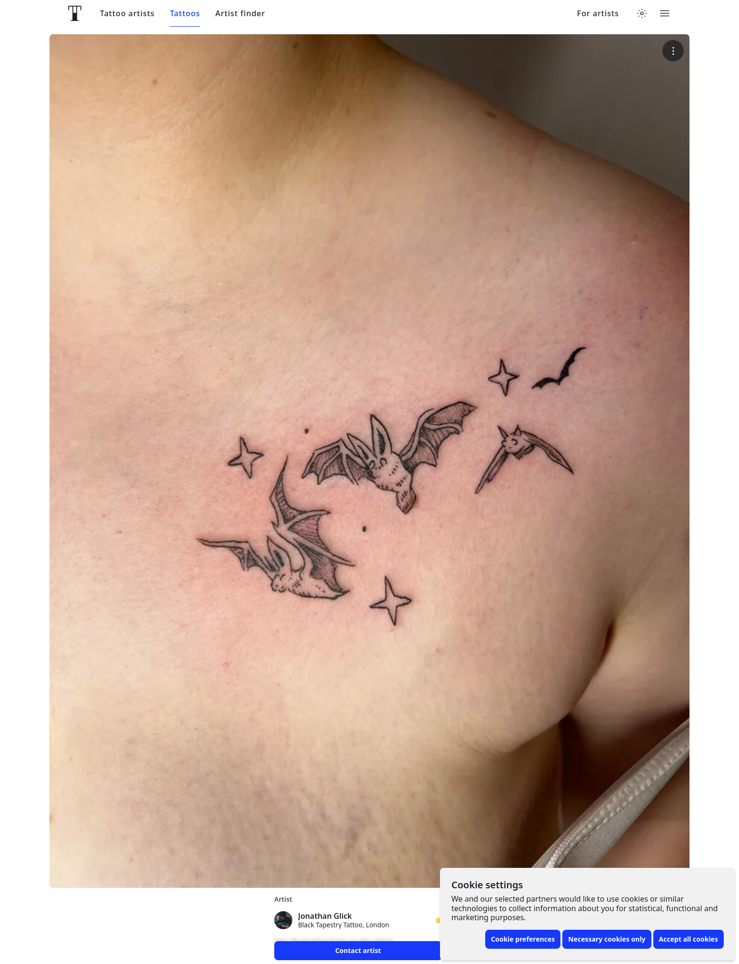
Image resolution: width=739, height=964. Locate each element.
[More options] (673, 50)
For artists (598, 14)
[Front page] (74, 13)
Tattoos (185, 14)
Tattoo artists (127, 14)
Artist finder (240, 14)
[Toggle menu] (664, 13)
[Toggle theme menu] (641, 13)
